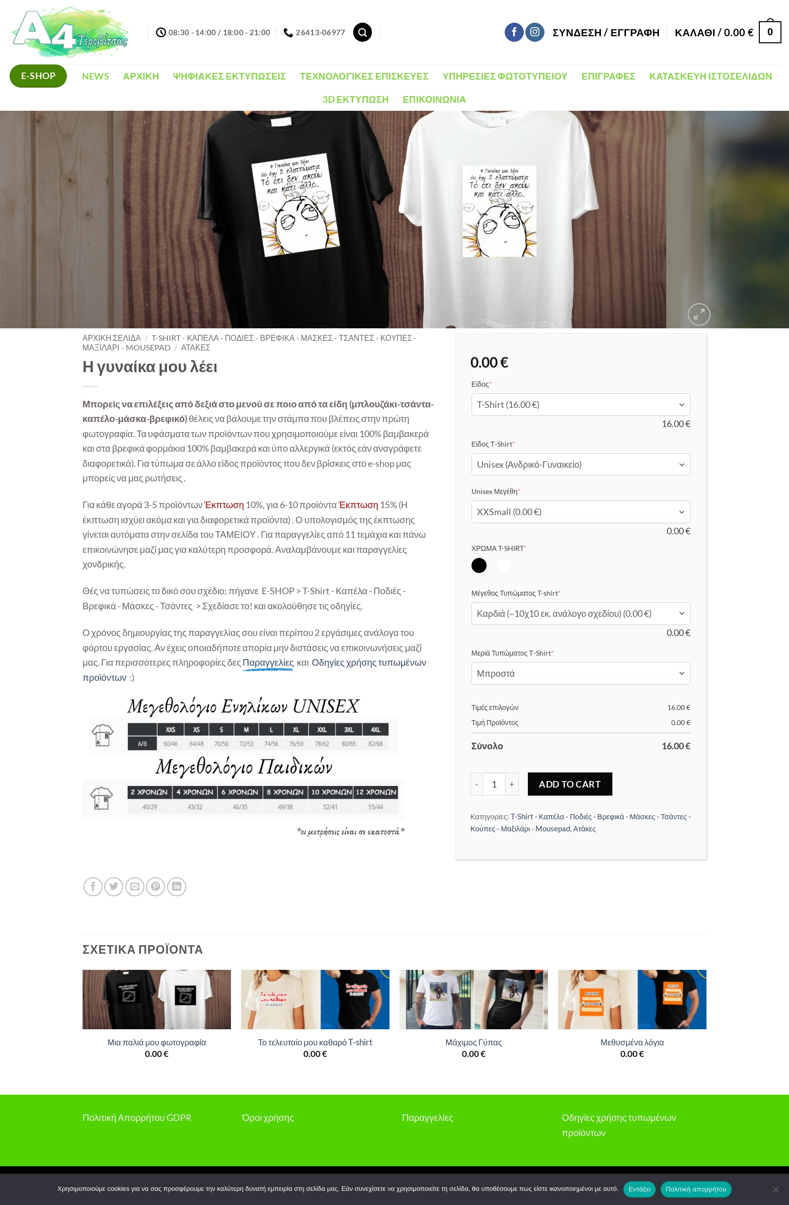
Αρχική (141, 76)
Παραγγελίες (427, 1117)
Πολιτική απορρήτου (696, 1189)
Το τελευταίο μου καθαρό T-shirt (315, 1042)
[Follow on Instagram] (534, 32)
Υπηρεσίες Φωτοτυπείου (505, 76)
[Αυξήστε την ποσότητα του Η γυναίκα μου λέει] (512, 784)
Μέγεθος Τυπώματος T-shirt (531, 592)
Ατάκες (196, 347)
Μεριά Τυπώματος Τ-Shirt (528, 652)
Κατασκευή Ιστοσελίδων (711, 76)
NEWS (95, 76)
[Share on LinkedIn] (176, 886)
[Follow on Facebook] (514, 32)
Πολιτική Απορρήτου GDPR (137, 1117)
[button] (606, 32)
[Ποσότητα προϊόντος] (494, 784)
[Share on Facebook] (93, 886)
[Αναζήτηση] (362, 32)
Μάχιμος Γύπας (473, 1042)
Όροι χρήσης (268, 1117)
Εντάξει (639, 1189)
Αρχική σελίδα (112, 337)
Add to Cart (570, 784)
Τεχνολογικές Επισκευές (364, 76)
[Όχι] (775, 1192)
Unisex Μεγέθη (511, 490)
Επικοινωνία (434, 99)
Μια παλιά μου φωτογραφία (156, 1042)
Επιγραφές (609, 76)
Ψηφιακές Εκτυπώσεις (229, 76)
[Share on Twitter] (113, 886)
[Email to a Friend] (134, 886)
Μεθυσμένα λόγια (632, 1042)
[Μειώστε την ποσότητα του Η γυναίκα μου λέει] (476, 784)
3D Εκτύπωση (355, 99)
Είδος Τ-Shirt (508, 443)
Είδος (497, 383)
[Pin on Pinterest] (155, 886)
